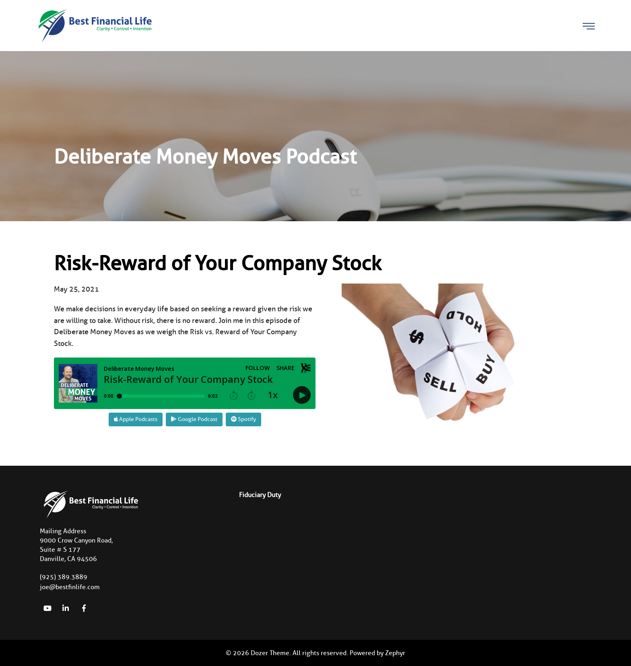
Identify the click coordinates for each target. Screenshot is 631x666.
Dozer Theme (270, 653)
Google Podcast (194, 419)
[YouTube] (47, 608)
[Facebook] (83, 608)
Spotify (243, 419)
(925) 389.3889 (63, 577)
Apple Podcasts (135, 419)
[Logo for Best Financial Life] (94, 25)
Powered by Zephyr (377, 653)
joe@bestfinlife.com (70, 587)
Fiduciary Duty (260, 495)
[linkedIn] (65, 608)
